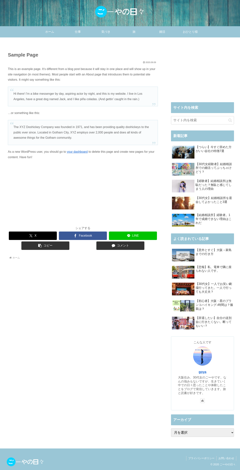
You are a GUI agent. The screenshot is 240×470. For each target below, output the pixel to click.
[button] (45, 245)
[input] (202, 120)
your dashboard (77, 151)
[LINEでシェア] (133, 236)
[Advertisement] (83, 195)
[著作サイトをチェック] (202, 400)
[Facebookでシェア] (83, 236)
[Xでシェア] (33, 236)
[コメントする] (120, 245)
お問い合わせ (226, 458)
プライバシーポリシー (201, 458)
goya (202, 372)
